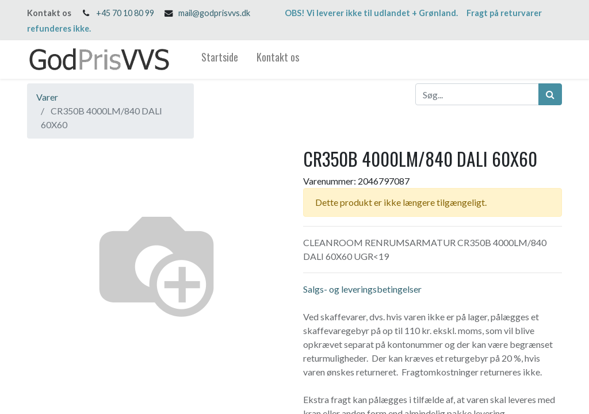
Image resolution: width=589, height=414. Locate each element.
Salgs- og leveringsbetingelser (362, 288)
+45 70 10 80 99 (125, 13)
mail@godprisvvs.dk (214, 13)
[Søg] (550, 94)
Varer (47, 96)
